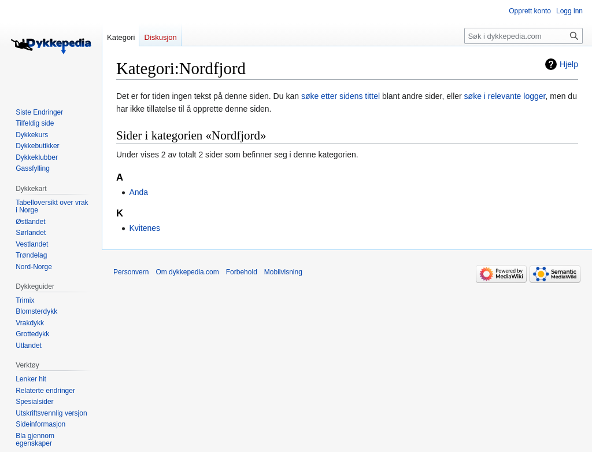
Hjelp (569, 64)
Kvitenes (144, 228)
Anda (138, 192)
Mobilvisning (283, 272)
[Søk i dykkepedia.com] (523, 36)
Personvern (131, 272)
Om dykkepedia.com (187, 272)
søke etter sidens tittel (340, 96)
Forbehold (241, 272)
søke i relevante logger (505, 96)
